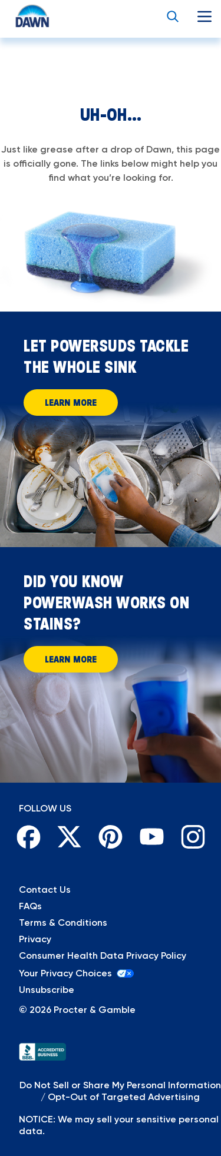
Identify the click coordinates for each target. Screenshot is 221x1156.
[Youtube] (151, 836)
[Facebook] (28, 836)
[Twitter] (69, 836)
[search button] (173, 16)
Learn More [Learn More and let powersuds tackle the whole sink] (71, 402)
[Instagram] (192, 836)
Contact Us (45, 889)
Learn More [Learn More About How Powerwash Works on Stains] (71, 658)
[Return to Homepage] (21, 16)
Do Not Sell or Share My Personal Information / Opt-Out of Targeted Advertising (120, 1090)
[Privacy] (110, 939)
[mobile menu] (204, 16)
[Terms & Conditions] (110, 923)
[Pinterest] (110, 836)
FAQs (30, 906)
